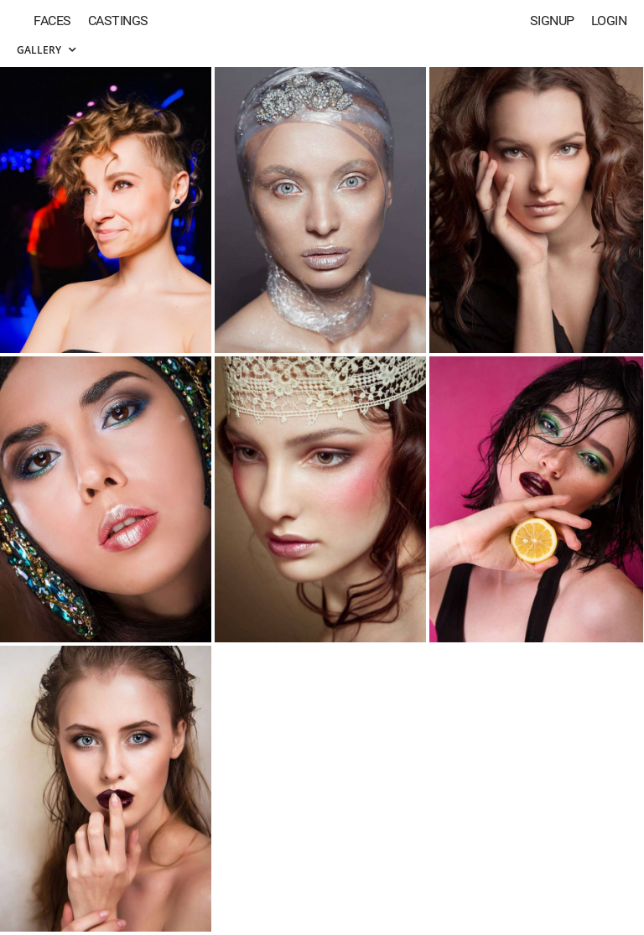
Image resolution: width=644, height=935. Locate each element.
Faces (52, 21)
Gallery (46, 50)
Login (609, 21)
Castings (118, 21)
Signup (552, 21)
